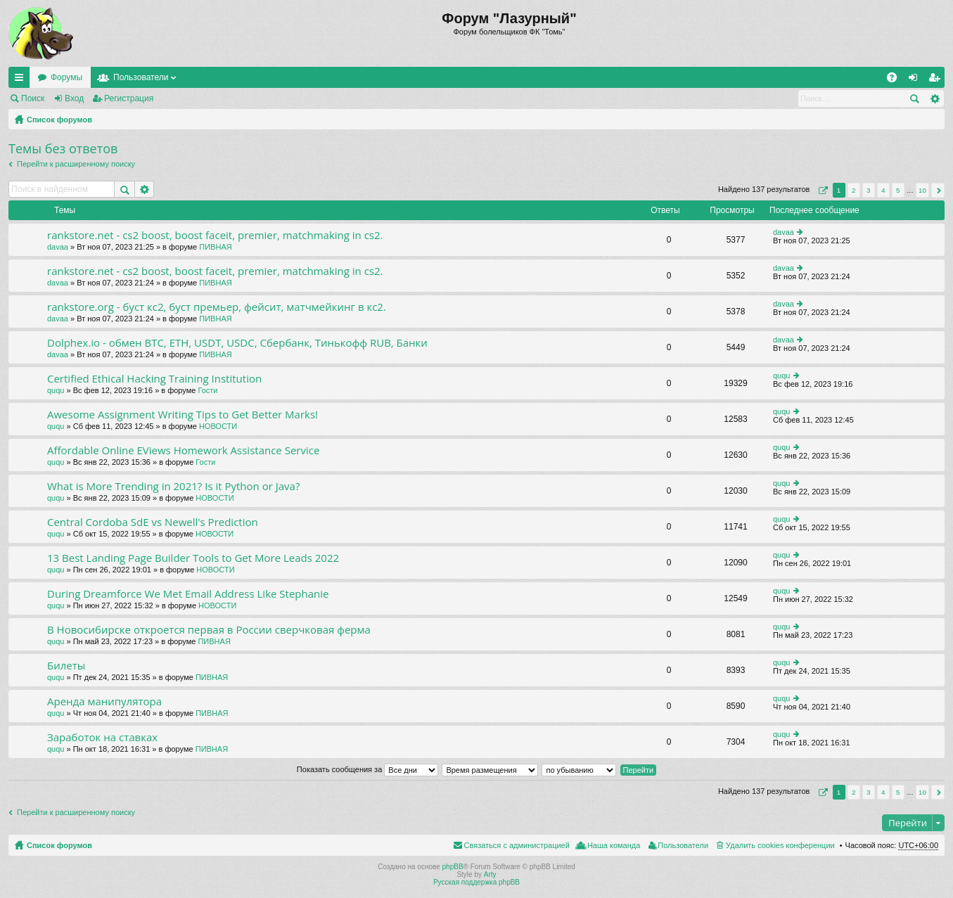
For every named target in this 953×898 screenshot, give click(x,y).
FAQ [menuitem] (896, 80)
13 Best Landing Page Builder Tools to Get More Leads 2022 (193, 558)
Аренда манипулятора (104, 701)
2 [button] (854, 190)
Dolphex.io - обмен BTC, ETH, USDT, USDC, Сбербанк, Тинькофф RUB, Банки (237, 342)
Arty (490, 874)
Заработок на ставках (102, 737)
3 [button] (868, 190)
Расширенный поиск (934, 98)
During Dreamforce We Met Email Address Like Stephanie (187, 594)
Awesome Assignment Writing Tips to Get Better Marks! (182, 414)
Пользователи (140, 77)
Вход (74, 98)
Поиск (32, 98)
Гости (207, 390)
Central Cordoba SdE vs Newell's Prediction (152, 522)
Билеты (66, 665)
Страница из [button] (821, 190)
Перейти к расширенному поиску (76, 164)
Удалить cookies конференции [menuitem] (780, 845)
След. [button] (938, 190)
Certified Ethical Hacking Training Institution (154, 378)
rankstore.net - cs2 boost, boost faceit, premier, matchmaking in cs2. (215, 235)
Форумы (66, 77)
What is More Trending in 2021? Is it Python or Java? (173, 486)
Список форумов (59, 119)
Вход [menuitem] (916, 80)
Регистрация (128, 98)
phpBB (452, 867)
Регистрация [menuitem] (937, 80)
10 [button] (922, 190)
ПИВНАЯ (215, 247)
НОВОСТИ (218, 426)
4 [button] (883, 190)
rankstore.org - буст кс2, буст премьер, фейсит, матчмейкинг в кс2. (216, 307)
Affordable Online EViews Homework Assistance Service (183, 450)
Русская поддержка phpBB (476, 882)
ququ (55, 390)
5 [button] (898, 190)
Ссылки (22, 80)
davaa (57, 247)
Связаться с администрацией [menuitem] (517, 845)
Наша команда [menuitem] (613, 845)
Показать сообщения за (367, 769)
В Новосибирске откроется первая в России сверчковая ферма (209, 629)
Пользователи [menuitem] (683, 845)
